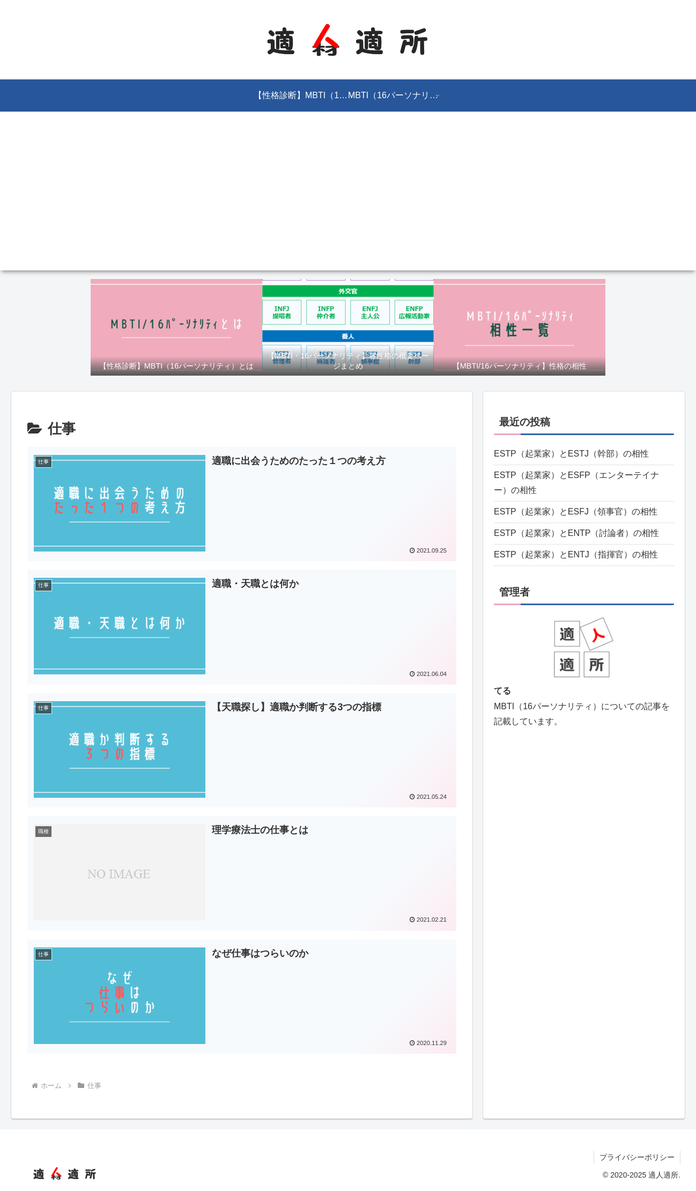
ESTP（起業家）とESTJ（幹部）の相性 (571, 453)
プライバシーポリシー (637, 1157)
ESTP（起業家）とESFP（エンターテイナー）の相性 (576, 482)
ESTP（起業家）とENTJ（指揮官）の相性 (576, 554)
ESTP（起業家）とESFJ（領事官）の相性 (575, 511)
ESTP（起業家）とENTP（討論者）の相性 (576, 533)
